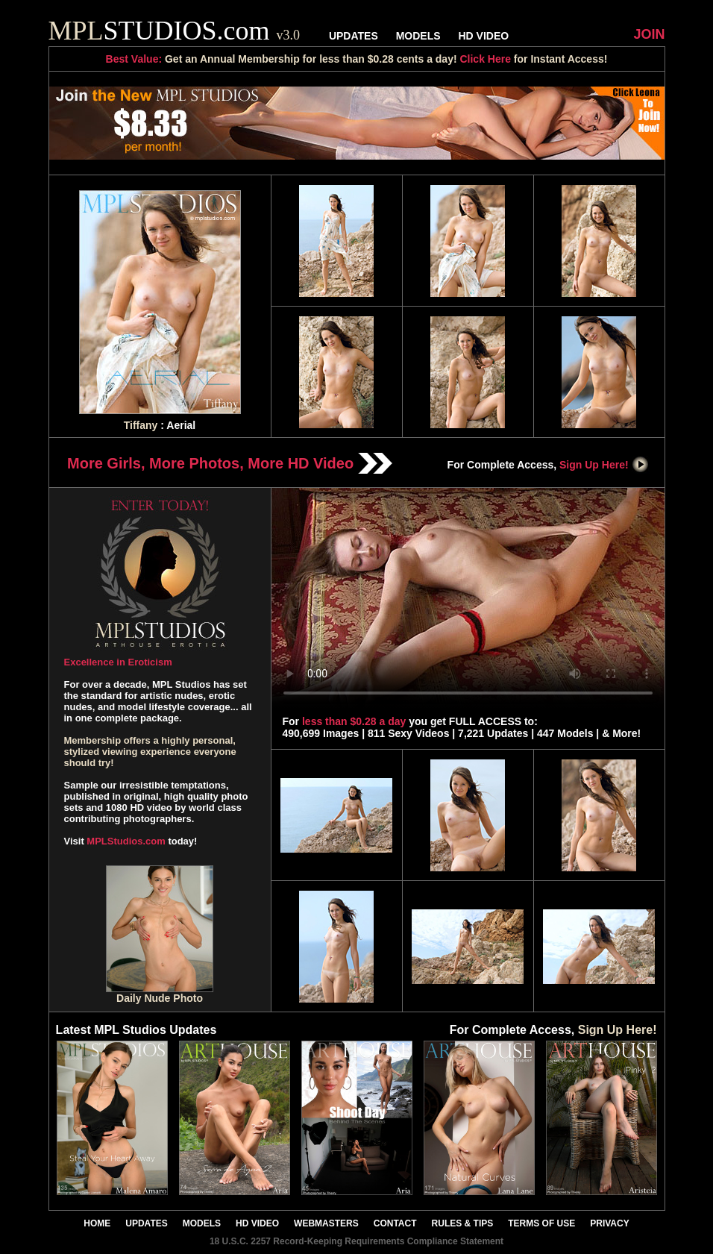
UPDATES (353, 36)
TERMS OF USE (541, 1223)
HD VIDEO (483, 36)
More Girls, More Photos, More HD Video (229, 463)
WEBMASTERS (326, 1223)
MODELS (418, 36)
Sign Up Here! (604, 465)
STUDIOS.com (174, 31)
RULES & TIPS (463, 1223)
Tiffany (141, 425)
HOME (97, 1223)
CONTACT (395, 1223)
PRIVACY (609, 1223)
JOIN (649, 34)
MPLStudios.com (126, 841)
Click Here (484, 59)
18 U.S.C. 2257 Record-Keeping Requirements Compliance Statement (356, 1241)
